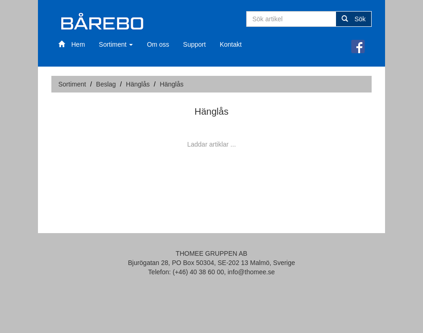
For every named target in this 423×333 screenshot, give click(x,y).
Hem (71, 44)
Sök (354, 19)
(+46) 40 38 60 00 (198, 272)
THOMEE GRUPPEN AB (212, 253)
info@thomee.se (251, 272)
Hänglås (137, 84)
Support (194, 44)
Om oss (158, 44)
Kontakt (231, 44)
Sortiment (116, 44)
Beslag (106, 84)
